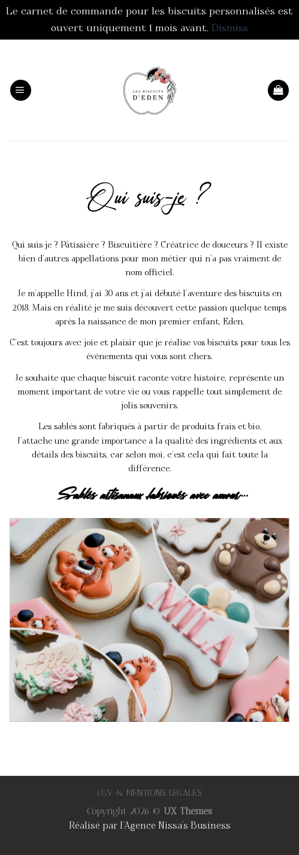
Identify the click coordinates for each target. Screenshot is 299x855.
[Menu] (20, 90)
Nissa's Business (194, 825)
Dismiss (230, 28)
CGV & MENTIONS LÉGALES (150, 792)
